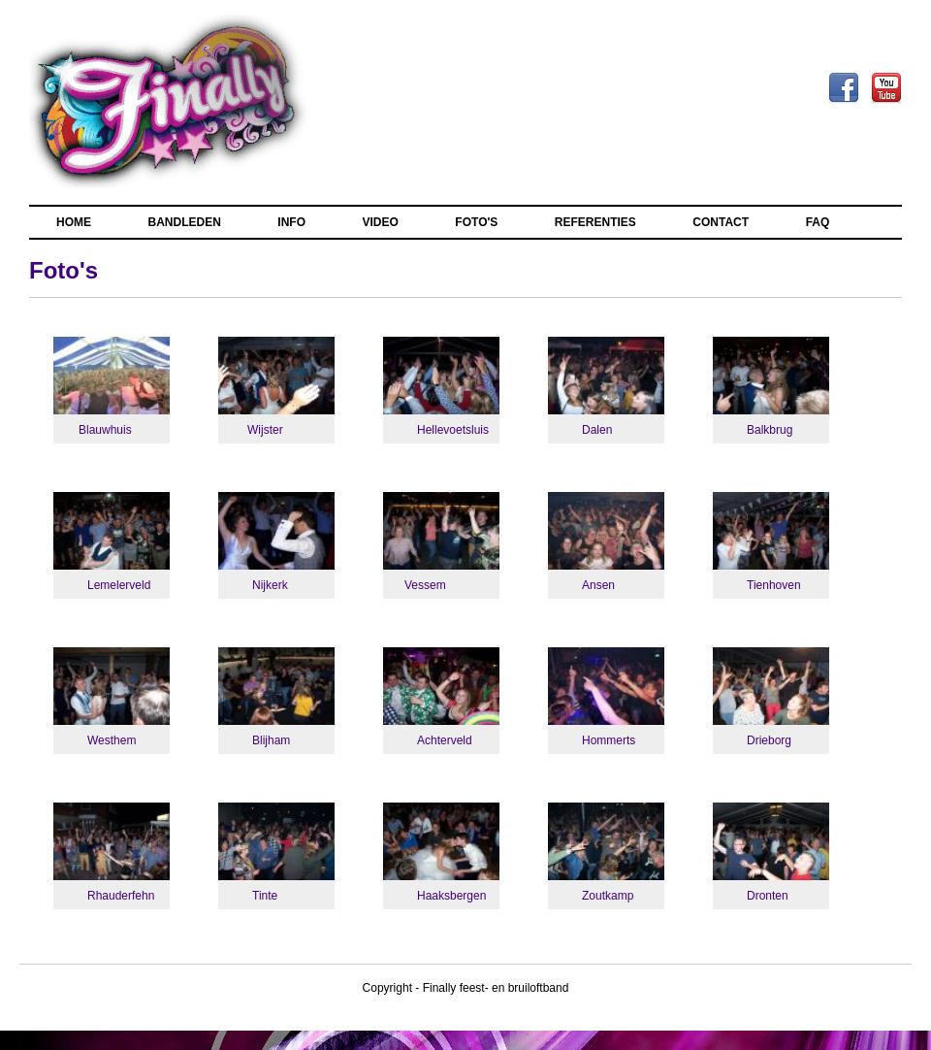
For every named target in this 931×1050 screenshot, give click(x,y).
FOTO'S (476, 222)
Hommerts (608, 740)
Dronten (767, 895)
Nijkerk (270, 585)
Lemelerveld (118, 585)
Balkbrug (769, 430)
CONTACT (720, 222)
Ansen (598, 585)
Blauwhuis (105, 430)
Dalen (597, 430)
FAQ (818, 222)
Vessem (425, 585)
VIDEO (381, 222)
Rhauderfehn (120, 895)
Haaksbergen (451, 895)
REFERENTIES (595, 222)
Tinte (264, 895)
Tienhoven (774, 585)
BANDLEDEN (184, 222)
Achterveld (444, 740)
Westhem (111, 740)
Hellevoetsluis (453, 430)
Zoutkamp (607, 895)
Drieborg (769, 740)
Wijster (265, 430)
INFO (291, 222)
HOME (73, 222)
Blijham (271, 740)
